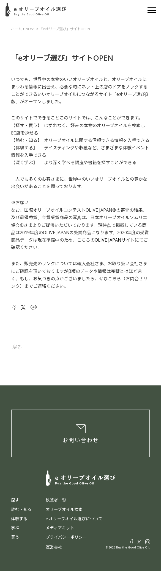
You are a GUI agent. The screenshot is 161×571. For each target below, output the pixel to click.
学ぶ (15, 527)
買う (15, 537)
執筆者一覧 (56, 500)
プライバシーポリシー (66, 537)
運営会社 (54, 547)
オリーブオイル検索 (64, 509)
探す (15, 500)
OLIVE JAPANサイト (115, 240)
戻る (17, 347)
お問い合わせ (80, 440)
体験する (19, 518)
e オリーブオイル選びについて (74, 518)
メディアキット (60, 527)
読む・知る (21, 509)
